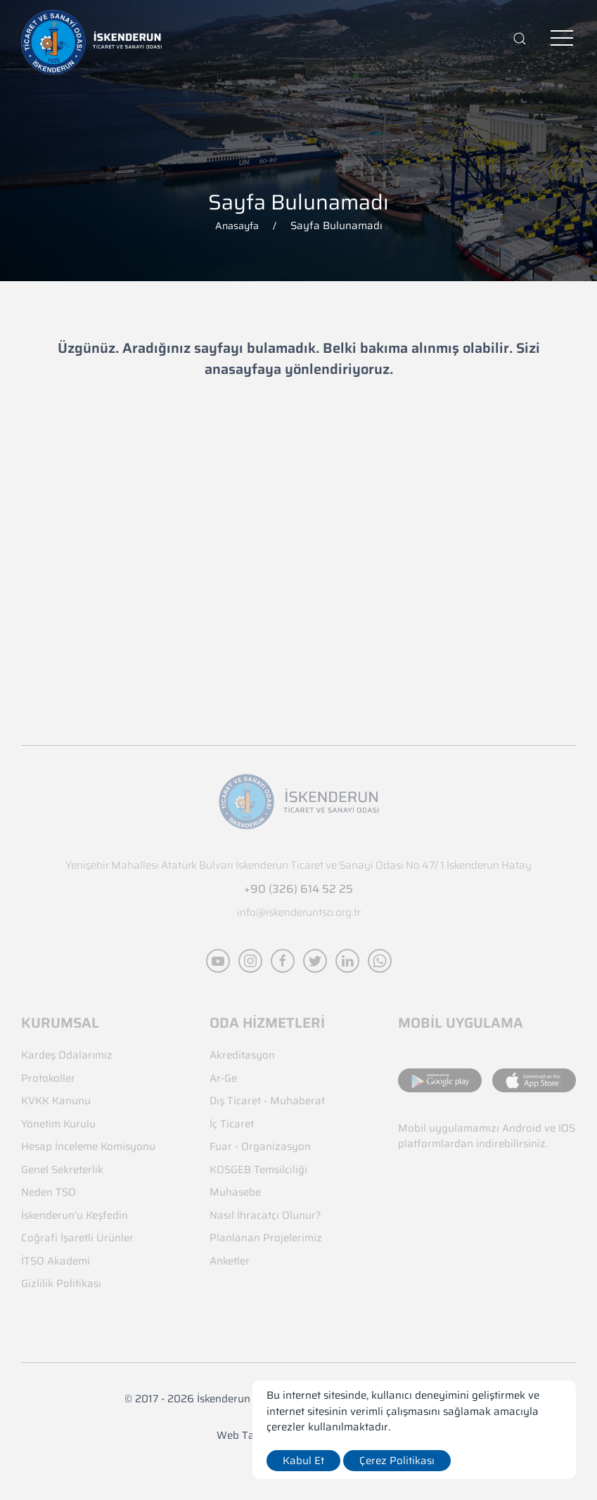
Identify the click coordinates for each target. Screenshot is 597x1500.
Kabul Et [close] (303, 1460)
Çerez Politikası (397, 1460)
